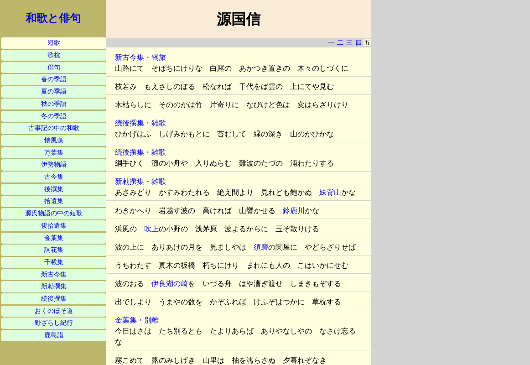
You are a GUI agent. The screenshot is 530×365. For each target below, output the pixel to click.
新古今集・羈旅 (140, 57)
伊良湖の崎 (169, 283)
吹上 (151, 229)
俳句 (53, 67)
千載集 (53, 262)
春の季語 (54, 79)
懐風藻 (53, 140)
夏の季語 (54, 91)
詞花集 (53, 249)
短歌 (53, 42)
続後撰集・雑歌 (140, 123)
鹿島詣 (53, 335)
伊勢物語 (54, 164)
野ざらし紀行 (54, 322)
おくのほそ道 (54, 311)
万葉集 (53, 152)
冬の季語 (54, 116)
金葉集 (53, 238)
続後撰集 (54, 298)
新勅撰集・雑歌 (140, 181)
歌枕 (53, 55)
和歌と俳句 (53, 18)
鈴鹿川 (294, 210)
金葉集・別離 (137, 320)
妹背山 (330, 192)
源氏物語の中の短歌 (54, 213)
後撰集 (53, 189)
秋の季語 (54, 103)
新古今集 (54, 274)
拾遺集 (53, 201)
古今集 (53, 176)
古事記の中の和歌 (53, 128)
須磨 (261, 247)
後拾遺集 (54, 225)
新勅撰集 (54, 286)
